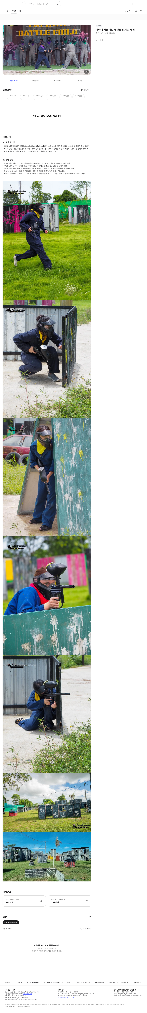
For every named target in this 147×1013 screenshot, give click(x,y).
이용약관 (19, 982)
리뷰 (80, 80)
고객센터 (123, 982)
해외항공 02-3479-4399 (65, 995)
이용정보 (58, 80)
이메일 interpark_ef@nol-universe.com (125, 994)
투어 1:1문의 (62, 997)
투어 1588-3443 (63, 992)
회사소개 (8, 982)
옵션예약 (13, 80)
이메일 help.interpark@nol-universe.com (82, 994)
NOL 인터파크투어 (10, 922)
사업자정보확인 (27, 994)
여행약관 (68, 982)
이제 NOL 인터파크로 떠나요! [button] (36, 4)
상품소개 (36, 80)
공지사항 (112, 982)
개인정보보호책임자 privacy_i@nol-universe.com (128, 995)
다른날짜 (85, 90)
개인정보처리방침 (33, 982)
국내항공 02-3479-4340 (80, 995)
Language (136, 982)
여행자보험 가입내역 (83, 982)
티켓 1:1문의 (70, 997)
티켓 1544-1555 (73, 992)
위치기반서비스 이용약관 (52, 982)
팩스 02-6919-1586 (63, 994)
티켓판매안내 (99, 982)
